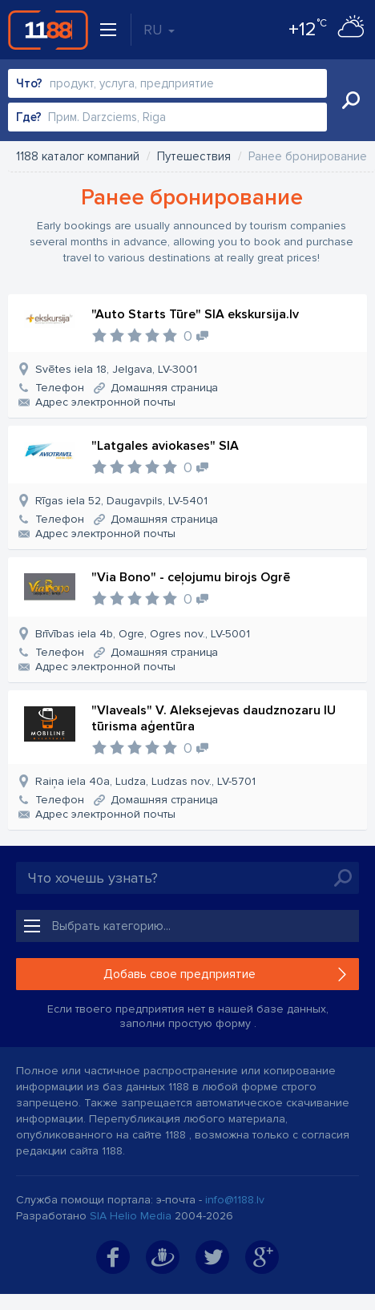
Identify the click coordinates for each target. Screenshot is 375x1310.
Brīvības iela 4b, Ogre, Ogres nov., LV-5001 (142, 634)
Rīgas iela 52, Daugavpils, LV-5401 (121, 500)
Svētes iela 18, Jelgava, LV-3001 (116, 369)
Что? (29, 83)
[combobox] (167, 83)
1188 (48, 30)
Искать (351, 100)
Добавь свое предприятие (179, 974)
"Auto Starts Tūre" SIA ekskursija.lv (195, 314)
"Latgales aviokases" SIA (165, 446)
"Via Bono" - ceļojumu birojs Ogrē (190, 577)
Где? (29, 117)
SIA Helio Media (130, 1216)
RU (159, 29)
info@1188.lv (234, 1200)
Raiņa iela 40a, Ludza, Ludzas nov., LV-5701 (145, 781)
